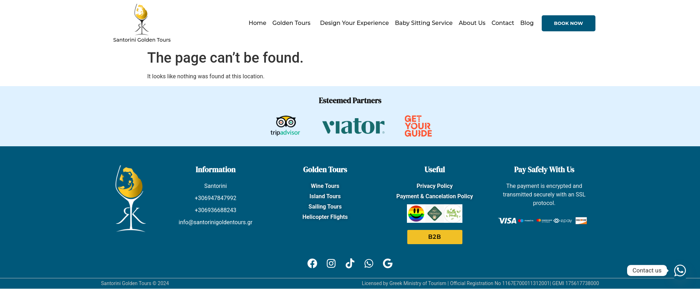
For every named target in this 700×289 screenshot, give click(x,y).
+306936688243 (216, 210)
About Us (472, 23)
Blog (527, 23)
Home (257, 23)
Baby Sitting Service (423, 23)
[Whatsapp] (680, 270)
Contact (503, 23)
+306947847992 (216, 198)
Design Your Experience (354, 23)
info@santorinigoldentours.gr (216, 222)
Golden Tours (293, 23)
